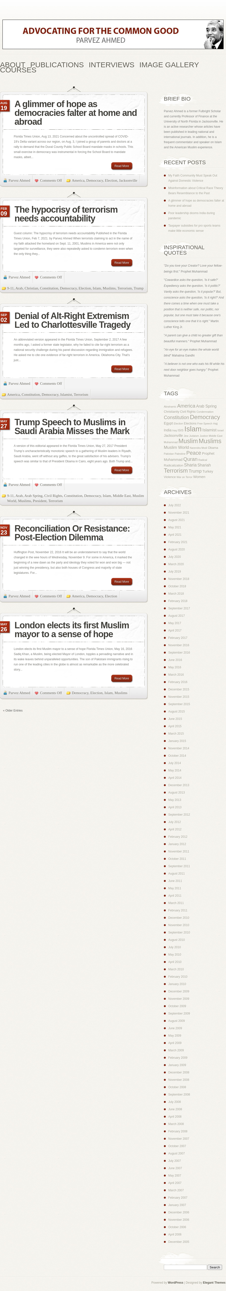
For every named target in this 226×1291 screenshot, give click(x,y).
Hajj (215, 423)
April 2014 (175, 778)
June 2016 (175, 660)
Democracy (94, 180)
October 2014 (177, 755)
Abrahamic (170, 406)
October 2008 (177, 1087)
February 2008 (177, 1131)
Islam (97, 288)
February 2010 (177, 976)
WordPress (175, 1282)
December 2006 (178, 1212)
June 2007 (175, 1168)
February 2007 (177, 1197)
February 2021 (177, 542)
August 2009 (176, 1021)
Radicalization (173, 465)
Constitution (49, 288)
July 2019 (174, 571)
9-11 (10, 288)
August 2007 (176, 1153)
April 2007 (175, 1183)
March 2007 (176, 1190)
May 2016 (174, 667)
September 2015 (179, 704)
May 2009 (174, 1035)
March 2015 (176, 733)
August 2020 (176, 549)
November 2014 (178, 748)
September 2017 (179, 608)
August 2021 (176, 520)
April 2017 (175, 630)
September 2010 (179, 932)
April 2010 (175, 962)
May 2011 (174, 888)
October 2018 (177, 586)
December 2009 (178, 991)
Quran (190, 459)
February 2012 (177, 836)
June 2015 (175, 719)
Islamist (66, 395)
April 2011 (175, 895)
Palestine (180, 453)
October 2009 (177, 1006)
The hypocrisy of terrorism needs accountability (66, 214)
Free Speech (204, 423)
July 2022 (174, 505)
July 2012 (174, 822)
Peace (193, 453)
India (167, 430)
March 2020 (176, 564)
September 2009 (179, 1013)
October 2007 (177, 1146)
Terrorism (124, 288)
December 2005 (178, 1242)
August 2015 (176, 711)
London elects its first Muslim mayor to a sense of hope (71, 629)
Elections (190, 423)
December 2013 (178, 785)
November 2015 (178, 697)
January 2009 (177, 1065)
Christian (31, 288)
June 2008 (175, 1109)
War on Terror (185, 477)
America (78, 180)
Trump (138, 288)
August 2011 (176, 873)
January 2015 (177, 741)
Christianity (171, 411)
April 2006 (175, 1234)
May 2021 (174, 527)
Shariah (204, 465)
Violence (170, 477)
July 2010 (174, 947)
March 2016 (176, 674)
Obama (213, 448)
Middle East (122, 496)
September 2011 (179, 866)
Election (111, 180)
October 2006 (177, 1227)
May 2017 (174, 623)
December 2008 (178, 1072)
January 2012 (177, 844)
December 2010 (178, 918)
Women (199, 477)
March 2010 (176, 969)
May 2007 (174, 1175)
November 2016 (178, 645)
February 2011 (177, 910)
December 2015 (178, 689)
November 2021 (178, 512)
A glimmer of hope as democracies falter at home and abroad (75, 113)
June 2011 (175, 881)
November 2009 (178, 999)
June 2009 (175, 1028)
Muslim (188, 441)
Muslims (109, 288)
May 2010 (174, 954)
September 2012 (179, 814)
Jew (186, 435)
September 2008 (179, 1094)
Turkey (207, 471)
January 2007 (177, 1205)
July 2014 (174, 763)
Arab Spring (33, 496)
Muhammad (171, 442)
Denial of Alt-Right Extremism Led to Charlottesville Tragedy (72, 320)
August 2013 (176, 792)
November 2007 (178, 1138)
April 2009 (175, 1043)
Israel (220, 430)
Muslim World (176, 447)
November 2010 (178, 925)
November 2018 (178, 579)
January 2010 (177, 984)
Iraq (174, 430)
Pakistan (169, 453)
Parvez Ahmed (19, 180)
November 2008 (178, 1080)
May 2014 (174, 770)
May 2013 (174, 800)
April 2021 (175, 534)
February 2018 (177, 601)
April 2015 (175, 726)
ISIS (181, 430)
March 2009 (176, 1050)
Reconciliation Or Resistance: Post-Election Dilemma (72, 532)
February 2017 (177, 638)
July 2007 (174, 1161)
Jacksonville (128, 180)
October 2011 (177, 859)
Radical (202, 459)
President (40, 501)
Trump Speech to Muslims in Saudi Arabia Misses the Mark (71, 426)
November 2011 (178, 851)
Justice (204, 435)
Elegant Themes (214, 1282)
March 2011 (176, 903)
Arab (19, 288)
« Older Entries (13, 710)
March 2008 (176, 1124)
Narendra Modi (198, 447)
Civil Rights (53, 496)
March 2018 (176, 593)
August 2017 (176, 616)
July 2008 (174, 1102)
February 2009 (177, 1057)
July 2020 (174, 557)
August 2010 (176, 940)
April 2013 (175, 807)
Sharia (190, 465)
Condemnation (205, 411)
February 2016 (177, 682)
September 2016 (179, 652)
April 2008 (175, 1116)
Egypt (168, 423)
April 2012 (175, 829)
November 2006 (178, 1220)
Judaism (194, 435)
